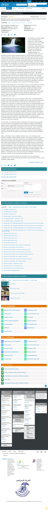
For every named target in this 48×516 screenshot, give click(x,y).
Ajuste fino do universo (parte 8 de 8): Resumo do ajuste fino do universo (17, 258)
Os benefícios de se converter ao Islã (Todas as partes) (16, 376)
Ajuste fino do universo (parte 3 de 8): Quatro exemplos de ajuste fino (16, 249)
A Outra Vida (30, 317)
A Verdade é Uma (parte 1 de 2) (9, 171)
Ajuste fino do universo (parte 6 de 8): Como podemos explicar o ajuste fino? (17, 254)
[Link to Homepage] (5, 4)
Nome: (2, 183)
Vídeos (14, 8)
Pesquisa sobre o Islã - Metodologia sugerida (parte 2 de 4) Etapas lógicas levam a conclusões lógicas (22, 225)
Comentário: (26, 182)
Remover (45, 409)
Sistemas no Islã (7, 331)
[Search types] (32, 5)
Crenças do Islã (7, 313)
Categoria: (4, 22)
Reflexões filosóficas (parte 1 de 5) (9, 233)
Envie (26, 192)
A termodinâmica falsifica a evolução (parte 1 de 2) (12, 218)
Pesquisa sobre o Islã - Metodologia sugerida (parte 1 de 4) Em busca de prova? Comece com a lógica (22, 223)
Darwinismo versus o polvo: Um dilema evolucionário (13, 268)
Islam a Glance (21, 8)
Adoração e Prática (8, 317)
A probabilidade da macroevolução (9, 211)
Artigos (8, 8)
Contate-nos (43, 8)
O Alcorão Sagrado (8, 324)
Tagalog (44, 1)
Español (11, 1)
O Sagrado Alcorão (8, 355)
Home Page (3, 8)
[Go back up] (46, 386)
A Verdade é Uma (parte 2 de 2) (36, 162)
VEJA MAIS (4, 441)
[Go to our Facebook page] (38, 451)
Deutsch (20, 1)
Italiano (40, 1)
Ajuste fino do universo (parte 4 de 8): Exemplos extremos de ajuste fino (16, 251)
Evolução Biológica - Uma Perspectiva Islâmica (12, 216)
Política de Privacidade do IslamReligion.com (18, 453)
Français (16, 1)
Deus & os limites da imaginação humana (11, 270)
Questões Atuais (7, 358)
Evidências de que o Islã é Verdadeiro (21, 280)
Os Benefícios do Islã (32, 310)
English (4, 1)
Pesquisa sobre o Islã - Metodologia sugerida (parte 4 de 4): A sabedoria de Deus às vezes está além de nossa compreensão (23, 231)
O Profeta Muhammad (32, 324)
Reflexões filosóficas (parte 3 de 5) (9, 235)
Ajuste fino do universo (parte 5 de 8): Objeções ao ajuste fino (14, 256)
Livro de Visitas (29, 8)
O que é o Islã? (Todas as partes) (11, 368)
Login (14, 4)
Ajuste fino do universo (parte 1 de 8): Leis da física (12, 247)
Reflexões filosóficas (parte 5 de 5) (9, 242)
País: (2, 185)
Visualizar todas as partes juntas (8, 177)
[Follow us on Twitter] (42, 451)
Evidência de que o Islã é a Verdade (18, 22)
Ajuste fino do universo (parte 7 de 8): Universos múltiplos (14, 261)
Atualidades (6, 327)
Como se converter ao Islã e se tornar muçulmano (15, 372)
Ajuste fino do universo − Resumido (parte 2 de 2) (12, 263)
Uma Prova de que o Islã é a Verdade (17, 293)
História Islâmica (31, 327)
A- (41, 16)
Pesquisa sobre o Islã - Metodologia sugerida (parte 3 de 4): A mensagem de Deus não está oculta (21, 227)
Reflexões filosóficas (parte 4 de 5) (9, 240)
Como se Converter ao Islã (33, 313)
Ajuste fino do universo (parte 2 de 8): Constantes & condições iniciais (16, 244)
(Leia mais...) (4, 420)
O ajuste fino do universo (15, 298)
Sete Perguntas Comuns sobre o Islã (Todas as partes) (16, 383)
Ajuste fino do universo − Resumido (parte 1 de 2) (12, 265)
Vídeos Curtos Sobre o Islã (33, 358)
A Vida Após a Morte (31, 348)
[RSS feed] (45, 451)
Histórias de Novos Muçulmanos (11, 320)
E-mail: (2, 188)
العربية (8, 1)
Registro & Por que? (21, 4)
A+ (44, 16)
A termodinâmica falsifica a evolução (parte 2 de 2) (12, 220)
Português (29, 1)
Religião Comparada (31, 320)
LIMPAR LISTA (44, 411)
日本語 (36, 1)
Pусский (24, 1)
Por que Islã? (7, 379)
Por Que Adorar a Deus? (15, 288)
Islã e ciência (12, 283)
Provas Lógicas (29, 22)
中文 (33, 1)
